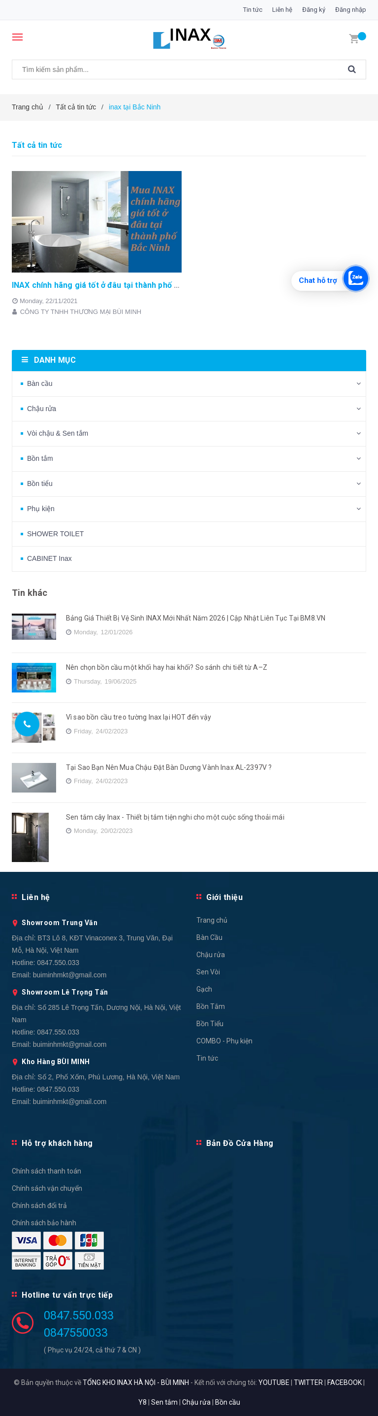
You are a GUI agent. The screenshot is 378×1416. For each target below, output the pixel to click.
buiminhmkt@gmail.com (70, 975)
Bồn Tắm (210, 1006)
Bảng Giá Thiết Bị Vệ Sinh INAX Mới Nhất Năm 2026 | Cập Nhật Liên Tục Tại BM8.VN (195, 618)
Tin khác (29, 592)
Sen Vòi (208, 972)
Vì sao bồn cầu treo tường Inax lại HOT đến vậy (138, 717)
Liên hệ (282, 9)
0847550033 (76, 1333)
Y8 (142, 1402)
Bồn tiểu (40, 483)
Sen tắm (164, 1402)
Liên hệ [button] (36, 897)
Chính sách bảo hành (44, 1223)
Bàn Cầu (209, 937)
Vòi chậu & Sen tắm (57, 433)
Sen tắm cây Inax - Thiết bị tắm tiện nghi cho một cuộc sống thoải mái (175, 817)
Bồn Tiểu (209, 1024)
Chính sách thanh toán (46, 1171)
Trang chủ (211, 920)
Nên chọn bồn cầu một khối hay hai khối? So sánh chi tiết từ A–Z (166, 667)
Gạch (204, 989)
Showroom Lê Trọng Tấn (65, 992)
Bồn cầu (227, 1402)
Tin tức (252, 9)
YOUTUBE (273, 1382)
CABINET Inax (49, 558)
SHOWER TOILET (55, 534)
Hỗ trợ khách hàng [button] (57, 1143)
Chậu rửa (41, 409)
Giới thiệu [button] (224, 897)
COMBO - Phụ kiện (224, 1041)
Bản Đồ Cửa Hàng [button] (240, 1143)
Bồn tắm (40, 458)
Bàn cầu (40, 383)
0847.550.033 (58, 963)
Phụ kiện (41, 509)
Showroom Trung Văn (59, 923)
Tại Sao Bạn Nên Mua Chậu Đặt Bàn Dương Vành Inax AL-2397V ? (169, 767)
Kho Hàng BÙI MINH (56, 1062)
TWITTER (308, 1382)
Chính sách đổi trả (39, 1205)
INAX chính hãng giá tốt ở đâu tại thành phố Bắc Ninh (109, 285)
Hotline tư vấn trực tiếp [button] (67, 1295)
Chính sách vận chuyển (47, 1188)
